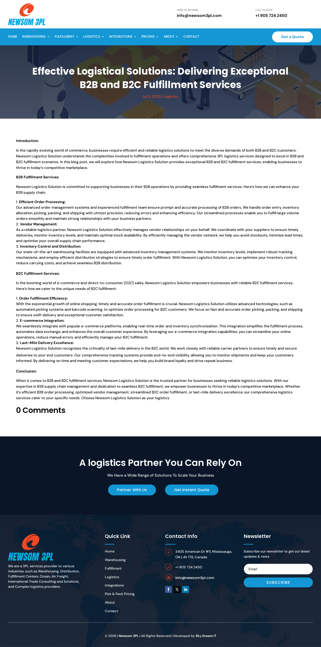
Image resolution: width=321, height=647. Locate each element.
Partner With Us (132, 489)
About (169, 36)
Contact (191, 36)
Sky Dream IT (206, 636)
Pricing (148, 36)
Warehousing (34, 36)
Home (12, 36)
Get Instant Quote (191, 489)
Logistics (91, 36)
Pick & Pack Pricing (120, 594)
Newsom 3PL (129, 636)
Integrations (120, 36)
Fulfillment (64, 36)
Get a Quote (292, 36)
